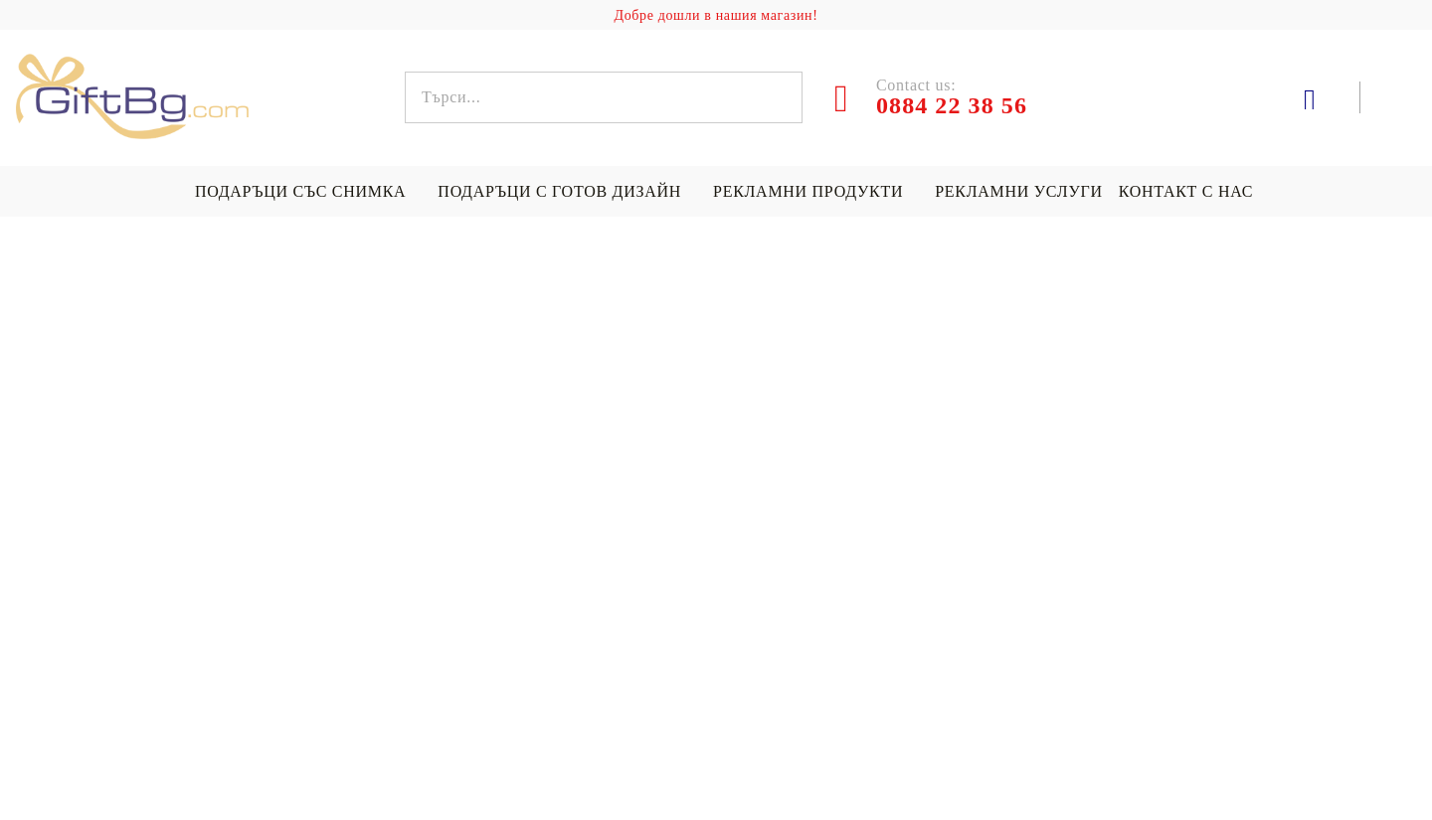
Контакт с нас (1186, 191)
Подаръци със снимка (300, 191)
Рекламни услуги (1018, 191)
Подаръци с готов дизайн (559, 191)
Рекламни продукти (808, 191)
